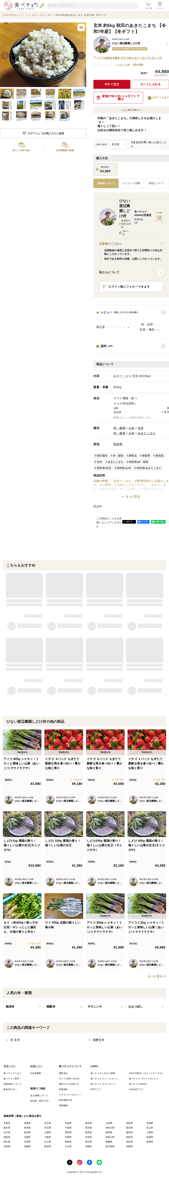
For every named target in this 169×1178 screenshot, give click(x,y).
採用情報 (63, 1105)
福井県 (27, 1132)
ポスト (129, 522)
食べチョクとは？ (12, 1073)
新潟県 (129, 1128)
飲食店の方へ (10, 1089)
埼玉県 (47, 1128)
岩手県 (47, 1123)
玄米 (141, 428)
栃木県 (7, 1128)
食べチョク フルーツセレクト (144, 1078)
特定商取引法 (65, 1100)
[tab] (131, 183)
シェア (145, 522)
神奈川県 (110, 1128)
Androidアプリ (136, 1089)
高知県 (129, 1141)
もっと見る (133, 496)
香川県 (88, 1141)
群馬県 (27, 1128)
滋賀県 (7, 1137)
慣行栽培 (102, 455)
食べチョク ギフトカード (103, 1084)
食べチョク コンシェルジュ (104, 1078)
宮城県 (68, 1123)
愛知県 (129, 1132)
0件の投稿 (138, 64)
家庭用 (146, 455)
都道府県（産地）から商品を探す (23, 1115)
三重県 (149, 1132)
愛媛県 (109, 1141)
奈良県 (88, 1137)
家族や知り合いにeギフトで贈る (117, 97)
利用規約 (63, 1089)
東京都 (88, 1128)
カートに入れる (150, 84)
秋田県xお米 (124, 468)
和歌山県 (110, 1137)
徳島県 (68, 1141)
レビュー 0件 (123, 65)
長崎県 (27, 1146)
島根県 (149, 1137)
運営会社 (63, 1073)
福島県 (129, 1123)
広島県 (27, 1141)
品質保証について (12, 1084)
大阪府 (47, 1137)
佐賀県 (7, 1146)
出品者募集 (35, 1073)
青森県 (27, 1123)
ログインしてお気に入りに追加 (43, 133)
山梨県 (47, 1132)
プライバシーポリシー (70, 1094)
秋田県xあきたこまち (149, 468)
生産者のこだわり (131, 244)
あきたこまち (147, 433)
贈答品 (133, 455)
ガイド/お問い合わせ (69, 1078)
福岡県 (149, 1141)
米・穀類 (119, 428)
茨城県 (149, 1123)
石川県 (7, 1132)
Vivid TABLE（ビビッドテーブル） (146, 1073)
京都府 (27, 1137)
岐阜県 (88, 1132)
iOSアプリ (96, 1089)
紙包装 (160, 455)
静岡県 (109, 1132)
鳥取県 (129, 1137)
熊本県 (47, 1146)
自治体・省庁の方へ (40, 1101)
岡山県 (7, 1141)
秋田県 (118, 444)
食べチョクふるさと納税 (103, 1073)
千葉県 (68, 1128)
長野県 (68, 1132)
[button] (131, 322)
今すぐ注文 (112, 84)
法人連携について (39, 1095)
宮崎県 (88, 1146)
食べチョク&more (138, 1084)
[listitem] (23, 1006)
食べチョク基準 (11, 1078)
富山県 (149, 1128)
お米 (132, 428)
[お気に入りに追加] (81, 27)
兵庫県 (68, 1137)
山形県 (109, 1123)
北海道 (7, 1123)
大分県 (68, 1146)
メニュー (159, 5)
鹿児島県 (110, 1146)
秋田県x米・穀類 (138, 461)
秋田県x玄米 (104, 468)
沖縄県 (129, 1146)
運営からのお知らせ (69, 1084)
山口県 (47, 1141)
